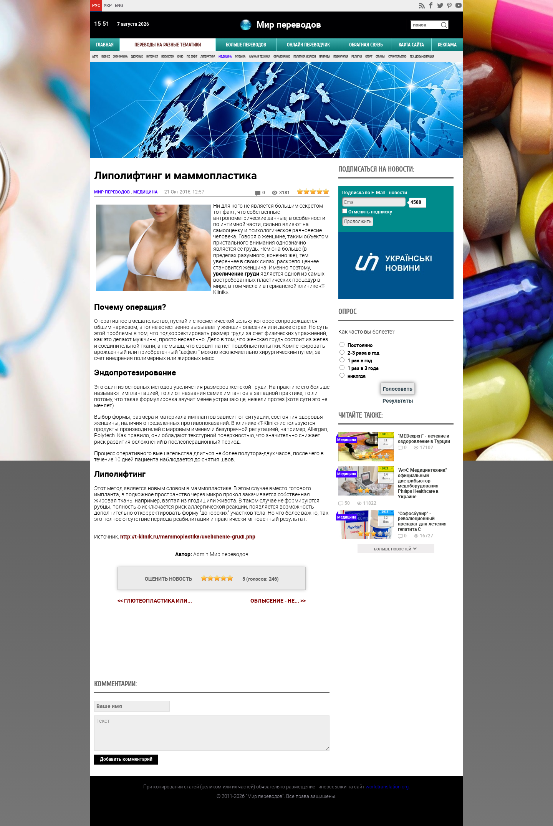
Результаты (397, 400)
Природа (324, 56)
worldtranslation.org (387, 786)
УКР (107, 5)
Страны (380, 56)
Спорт (368, 56)
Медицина (225, 56)
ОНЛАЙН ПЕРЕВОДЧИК (308, 45)
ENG (119, 5)
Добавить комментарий (126, 759)
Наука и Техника (259, 56)
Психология (340, 56)
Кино (180, 56)
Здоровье (137, 56)
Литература (207, 56)
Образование (281, 56)
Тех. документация (422, 56)
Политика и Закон (304, 56)
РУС (96, 5)
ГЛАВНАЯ (105, 45)
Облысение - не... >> (278, 601)
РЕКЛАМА (447, 45)
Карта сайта (411, 45)
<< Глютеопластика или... (155, 600)
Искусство (167, 56)
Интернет (152, 56)
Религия (356, 56)
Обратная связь (365, 45)
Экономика (120, 56)
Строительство (397, 56)
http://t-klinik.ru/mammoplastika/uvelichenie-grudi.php (187, 536)
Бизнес (105, 56)
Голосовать (397, 388)
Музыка (240, 56)
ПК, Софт (192, 56)
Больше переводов (246, 45)
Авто (95, 56)
